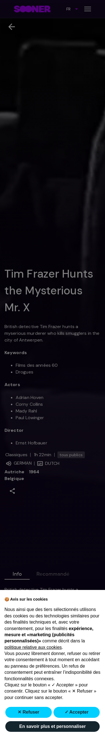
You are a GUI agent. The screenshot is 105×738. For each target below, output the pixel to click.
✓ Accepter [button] (76, 712)
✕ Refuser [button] (28, 712)
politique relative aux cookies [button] (33, 647)
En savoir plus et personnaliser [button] (52, 726)
